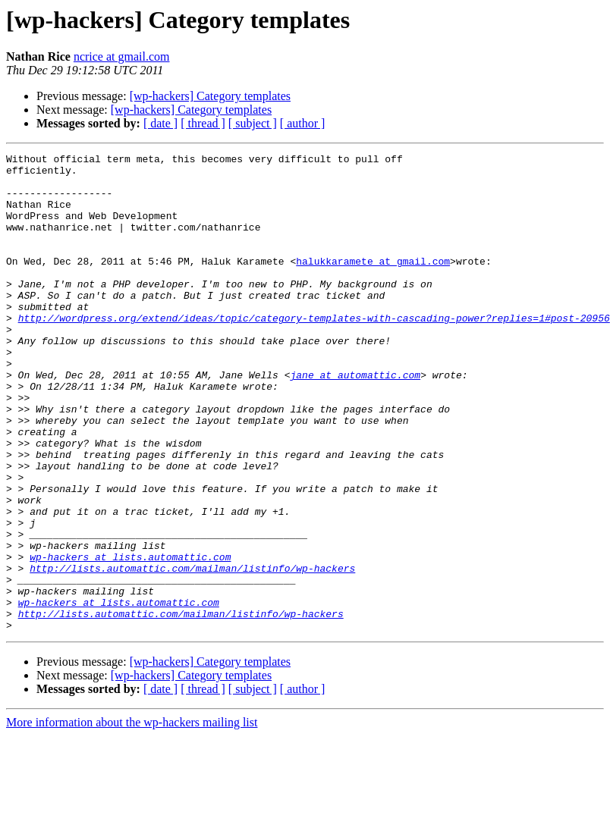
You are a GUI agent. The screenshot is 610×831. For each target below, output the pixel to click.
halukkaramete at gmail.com (373, 283)
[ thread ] (203, 123)
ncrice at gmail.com (122, 56)
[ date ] (160, 123)
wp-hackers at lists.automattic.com (130, 638)
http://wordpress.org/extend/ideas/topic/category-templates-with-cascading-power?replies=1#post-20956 (314, 352)
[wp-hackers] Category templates (210, 95)
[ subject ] (252, 123)
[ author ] (302, 123)
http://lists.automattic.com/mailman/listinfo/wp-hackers (192, 652)
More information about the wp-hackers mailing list (131, 817)
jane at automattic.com (355, 420)
